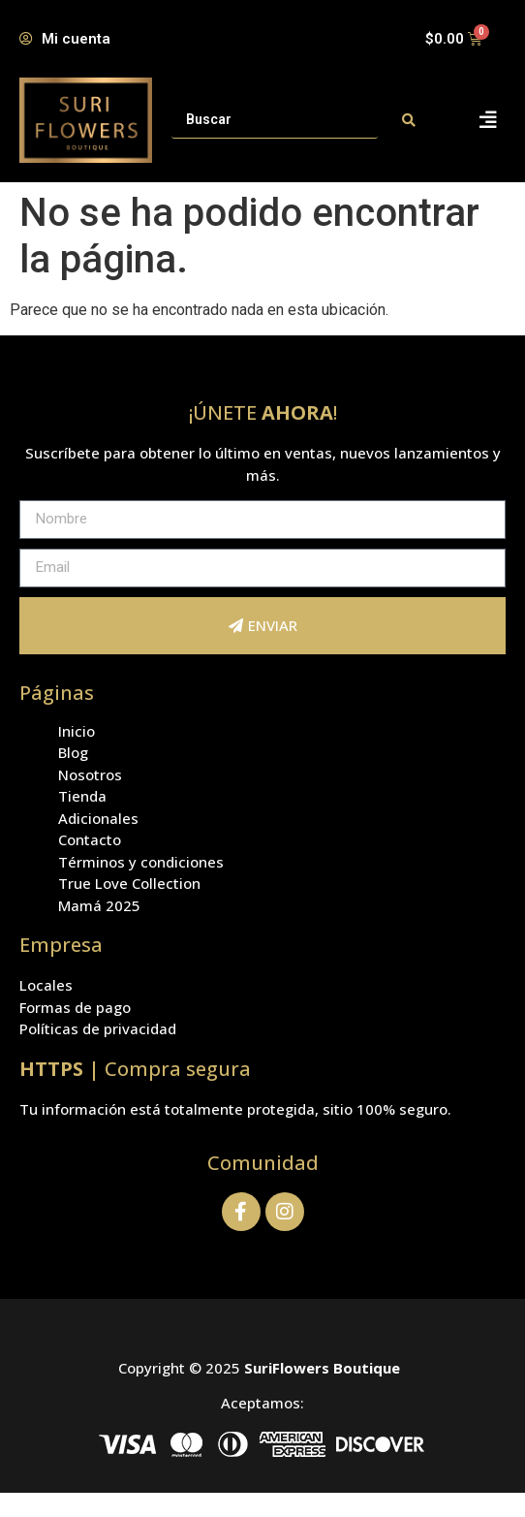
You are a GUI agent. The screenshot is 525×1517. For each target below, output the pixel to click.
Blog (73, 752)
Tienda (82, 796)
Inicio (76, 731)
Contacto (89, 839)
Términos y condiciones (141, 861)
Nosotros (90, 774)
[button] (489, 120)
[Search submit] (408, 120)
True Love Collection (129, 883)
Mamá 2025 (99, 905)
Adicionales (98, 818)
